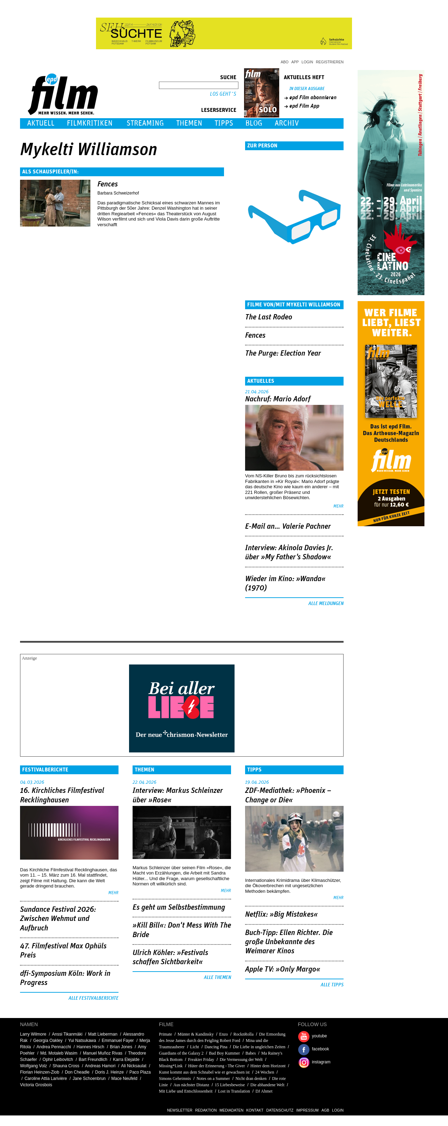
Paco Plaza (140, 1072)
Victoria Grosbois (36, 1084)
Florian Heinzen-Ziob (39, 1072)
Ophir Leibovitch (58, 1059)
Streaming (145, 123)
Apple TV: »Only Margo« (282, 969)
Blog (253, 123)
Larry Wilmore (33, 1034)
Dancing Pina (216, 1046)
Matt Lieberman (102, 1034)
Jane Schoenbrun (88, 1078)
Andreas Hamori (100, 1065)
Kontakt (254, 1110)
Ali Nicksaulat (133, 1065)
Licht (194, 1046)
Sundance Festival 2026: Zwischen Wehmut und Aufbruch (58, 919)
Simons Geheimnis (175, 1078)
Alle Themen (217, 977)
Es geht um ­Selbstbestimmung (179, 907)
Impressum (307, 1110)
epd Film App (304, 106)
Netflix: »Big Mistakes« (281, 914)
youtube (319, 1035)
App (295, 62)
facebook (320, 1049)
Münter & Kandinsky (196, 1034)
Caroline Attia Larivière (46, 1078)
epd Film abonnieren (313, 97)
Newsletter (179, 1110)
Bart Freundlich (93, 1059)
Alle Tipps (332, 984)
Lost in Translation (234, 1091)
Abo (284, 62)
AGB (325, 1110)
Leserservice (218, 110)
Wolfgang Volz (33, 1065)
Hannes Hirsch (90, 1046)
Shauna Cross (66, 1065)
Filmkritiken (90, 123)
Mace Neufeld (124, 1078)
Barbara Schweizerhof (118, 193)
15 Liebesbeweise (230, 1084)
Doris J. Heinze (109, 1072)
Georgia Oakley (47, 1040)
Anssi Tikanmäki (67, 1034)
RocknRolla (243, 1034)
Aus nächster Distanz (191, 1084)
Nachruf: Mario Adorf (278, 399)
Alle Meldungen (326, 603)
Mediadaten (231, 1110)
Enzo (223, 1034)
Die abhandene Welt (267, 1084)
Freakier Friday (201, 1059)
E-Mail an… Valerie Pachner (288, 526)
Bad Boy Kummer (224, 1053)
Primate (165, 1034)
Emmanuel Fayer (118, 1040)
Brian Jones (121, 1046)
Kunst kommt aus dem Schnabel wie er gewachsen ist (204, 1072)
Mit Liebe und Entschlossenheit (185, 1091)
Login (307, 62)
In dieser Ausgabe (307, 89)
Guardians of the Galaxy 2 (181, 1053)
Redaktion (206, 1110)
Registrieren (330, 62)
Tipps (224, 123)
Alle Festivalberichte (94, 998)
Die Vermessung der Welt (241, 1059)
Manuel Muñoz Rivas (102, 1053)
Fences (107, 184)
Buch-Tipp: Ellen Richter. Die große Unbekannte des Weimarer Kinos (289, 942)
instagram (321, 1062)
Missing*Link (171, 1065)
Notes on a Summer (213, 1078)
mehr (338, 506)
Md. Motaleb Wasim (58, 1053)
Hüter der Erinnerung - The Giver (216, 1065)
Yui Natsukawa (82, 1040)
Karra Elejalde (126, 1059)
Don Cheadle (77, 1072)
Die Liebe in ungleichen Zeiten (259, 1046)
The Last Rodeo (268, 317)
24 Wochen (264, 1072)
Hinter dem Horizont (268, 1065)
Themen (189, 123)
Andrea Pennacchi (54, 1046)
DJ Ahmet (263, 1091)
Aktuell (41, 123)
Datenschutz (279, 1110)
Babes (250, 1053)
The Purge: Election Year (283, 353)
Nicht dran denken (251, 1078)
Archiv (287, 123)
